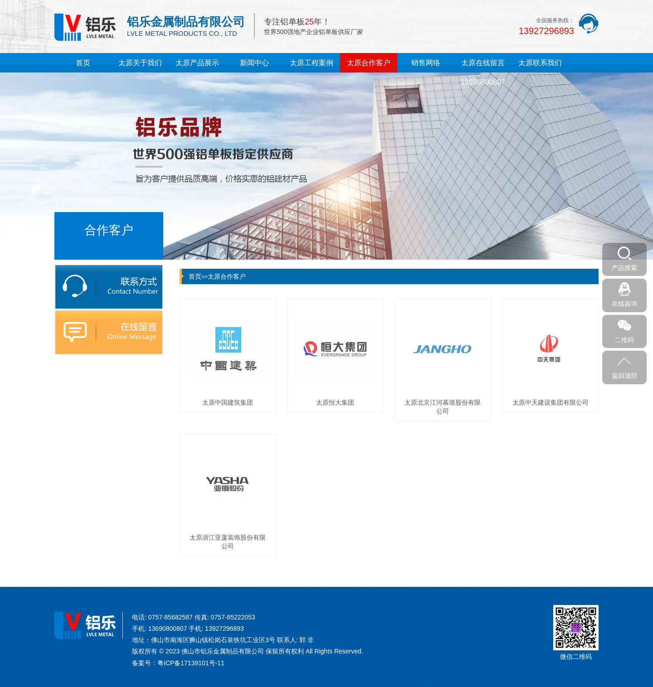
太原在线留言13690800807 (483, 72)
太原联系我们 (540, 63)
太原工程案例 (311, 63)
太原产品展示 (197, 63)
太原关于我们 (140, 63)
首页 (83, 63)
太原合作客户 (368, 63)
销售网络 (425, 63)
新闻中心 (254, 63)
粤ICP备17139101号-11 (190, 663)
